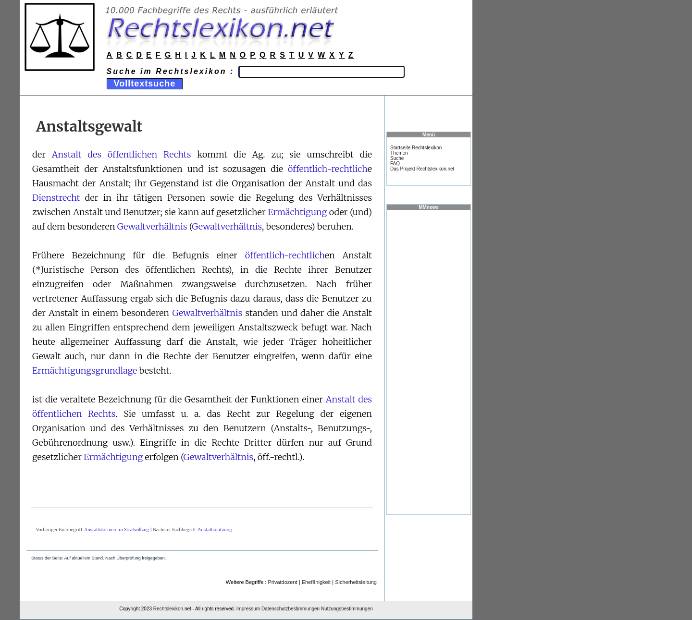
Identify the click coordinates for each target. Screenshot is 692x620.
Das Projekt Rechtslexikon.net (422, 168)
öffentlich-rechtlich (328, 168)
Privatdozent (282, 582)
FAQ (395, 163)
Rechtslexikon (168, 608)
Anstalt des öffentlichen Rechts (121, 154)
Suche (397, 158)
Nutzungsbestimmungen (347, 608)
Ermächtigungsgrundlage (84, 370)
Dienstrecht (56, 197)
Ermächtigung (297, 212)
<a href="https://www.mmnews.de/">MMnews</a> (428, 362)
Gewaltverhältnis (152, 226)
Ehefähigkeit (316, 582)
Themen (399, 153)
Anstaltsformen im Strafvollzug (117, 529)
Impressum (248, 608)
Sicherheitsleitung (356, 582)
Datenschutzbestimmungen (290, 608)
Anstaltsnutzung (215, 529)
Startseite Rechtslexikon (416, 147)
